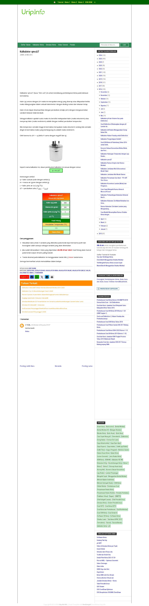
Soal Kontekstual (122, 509)
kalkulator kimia (52, 270)
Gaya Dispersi (101, 446)
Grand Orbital (101, 549)
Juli (102, 109)
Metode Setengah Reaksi (105, 483)
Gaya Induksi (111, 446)
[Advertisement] (91, 25)
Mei (102, 116)
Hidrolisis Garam (123, 450)
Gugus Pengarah (111, 450)
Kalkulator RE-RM (117, 460)
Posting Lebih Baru (27, 366)
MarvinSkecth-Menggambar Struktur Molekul (110, 266)
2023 (100, 65)
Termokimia (39, 273)
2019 (100, 79)
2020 (100, 76)
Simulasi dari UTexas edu (105, 552)
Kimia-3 (105, 466)
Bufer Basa (119, 433)
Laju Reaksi (100, 473)
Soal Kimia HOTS (110, 506)
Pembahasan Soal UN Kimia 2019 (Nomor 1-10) (111, 333)
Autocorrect (110, 426)
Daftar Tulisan (25, 45)
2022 (100, 69)
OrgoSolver (100, 572)
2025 (100, 59)
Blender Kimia (101, 433)
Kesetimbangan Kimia (115, 463)
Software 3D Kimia (103, 516)
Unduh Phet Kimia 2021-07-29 (106, 558)
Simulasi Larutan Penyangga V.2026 (34, 312)
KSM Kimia (100, 460)
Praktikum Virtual (102, 496)
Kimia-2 (31, 273)
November (104, 95)
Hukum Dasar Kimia (103, 453)
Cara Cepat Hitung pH (104, 436)
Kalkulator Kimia (38, 45)
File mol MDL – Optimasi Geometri (107, 560)
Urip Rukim (32, 268)
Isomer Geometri (102, 456)
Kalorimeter (24, 273)
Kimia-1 (126, 463)
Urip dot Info (63, 604)
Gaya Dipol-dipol (116, 443)
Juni (102, 112)
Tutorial (108, 523)
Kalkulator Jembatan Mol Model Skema (113, 174)
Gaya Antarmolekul (103, 443)
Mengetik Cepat (102, 476)
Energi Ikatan (101, 440)
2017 (100, 86)
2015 (100, 233)
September (104, 102)
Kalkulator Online (65, 270)
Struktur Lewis (101, 519)
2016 (100, 89)
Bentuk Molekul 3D (103, 430)
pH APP (99, 543)
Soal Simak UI (112, 513)
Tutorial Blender (117, 523)
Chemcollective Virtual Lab (105, 578)
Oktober (103, 99)
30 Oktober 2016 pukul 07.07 (40, 325)
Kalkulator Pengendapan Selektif (111, 139)
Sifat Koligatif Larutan (104, 499)
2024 (100, 62)
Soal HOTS (100, 506)
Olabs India (100, 566)
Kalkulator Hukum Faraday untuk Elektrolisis (114, 135)
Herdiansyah (87, 604)
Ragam (111, 496)
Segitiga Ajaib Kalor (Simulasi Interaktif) (35, 298)
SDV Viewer (100, 586)
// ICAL (27, 325)
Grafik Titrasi (101, 450)
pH (109, 526)
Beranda (58, 366)
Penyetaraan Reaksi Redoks (106, 493)
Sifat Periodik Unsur (118, 499)
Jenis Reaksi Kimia (115, 456)
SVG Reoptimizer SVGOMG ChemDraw (109, 592)
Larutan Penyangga (112, 473)
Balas (27, 331)
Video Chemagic (102, 563)
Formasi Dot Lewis (112, 440)
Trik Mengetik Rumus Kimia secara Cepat (109, 263)
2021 (100, 72)
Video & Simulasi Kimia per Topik (107, 546)
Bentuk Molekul (120, 426)
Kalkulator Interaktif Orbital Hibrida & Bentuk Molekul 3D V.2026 (43, 288)
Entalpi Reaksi (40, 270)
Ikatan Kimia (114, 453)
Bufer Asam (111, 433)
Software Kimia (115, 516)
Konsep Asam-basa (116, 466)
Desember (104, 92)
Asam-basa (101, 426)
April (102, 219)
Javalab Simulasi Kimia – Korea (107, 581)
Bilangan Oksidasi (115, 430)
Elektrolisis (124, 436)
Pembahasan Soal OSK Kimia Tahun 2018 (110, 322)
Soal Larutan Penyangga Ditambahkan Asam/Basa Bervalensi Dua (44, 308)
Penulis (72, 45)
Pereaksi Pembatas (122, 493)
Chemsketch (116, 436)
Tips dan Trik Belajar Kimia (105, 257)
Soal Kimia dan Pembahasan (106, 509)
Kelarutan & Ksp (102, 463)
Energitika (30, 270)
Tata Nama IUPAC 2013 (115, 519)
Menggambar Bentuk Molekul (117, 476)
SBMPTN (118, 496)
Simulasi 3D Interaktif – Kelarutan (33, 305)
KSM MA (108, 460)
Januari (103, 229)
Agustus (103, 105)
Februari (103, 226)
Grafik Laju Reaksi (122, 446)
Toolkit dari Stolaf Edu (104, 555)
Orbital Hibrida (101, 486)
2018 (100, 82)
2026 (100, 55)
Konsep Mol (101, 470)
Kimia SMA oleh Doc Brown (105, 575)
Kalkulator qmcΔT (78, 270)
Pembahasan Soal (113, 486)
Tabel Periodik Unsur (103, 584)
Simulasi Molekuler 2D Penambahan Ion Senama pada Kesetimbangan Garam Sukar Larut (52, 301)
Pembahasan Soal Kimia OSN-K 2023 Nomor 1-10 (112, 330)
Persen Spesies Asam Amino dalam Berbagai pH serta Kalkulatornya (45, 295)
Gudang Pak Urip (102, 540)
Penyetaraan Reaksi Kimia (105, 489)
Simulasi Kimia (51, 45)
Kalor (88, 270)
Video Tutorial (63, 45)
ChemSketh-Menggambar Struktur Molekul (110, 260)
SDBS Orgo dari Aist (103, 569)
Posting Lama (87, 366)
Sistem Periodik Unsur (115, 503)
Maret (103, 222)
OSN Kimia (117, 483)
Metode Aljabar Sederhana (105, 480)
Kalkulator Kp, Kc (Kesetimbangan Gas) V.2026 (37, 291)
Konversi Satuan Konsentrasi (115, 470)
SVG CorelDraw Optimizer (105, 589)
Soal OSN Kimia (102, 513)
